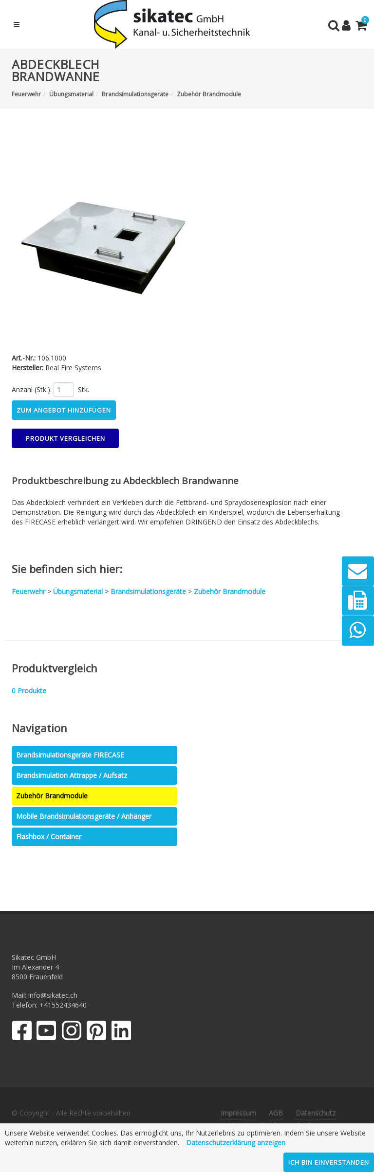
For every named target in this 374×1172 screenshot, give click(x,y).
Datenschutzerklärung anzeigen (235, 1142)
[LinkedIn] (121, 1032)
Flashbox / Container (48, 836)
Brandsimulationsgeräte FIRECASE (70, 754)
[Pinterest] (96, 1032)
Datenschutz (316, 1113)
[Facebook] (21, 1032)
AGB (276, 1113)
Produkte (29, 690)
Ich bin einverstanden (328, 1162)
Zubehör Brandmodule (52, 795)
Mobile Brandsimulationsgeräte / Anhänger (83, 816)
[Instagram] (71, 1032)
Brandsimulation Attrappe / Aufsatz (71, 775)
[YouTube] (46, 1032)
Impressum (238, 1113)
